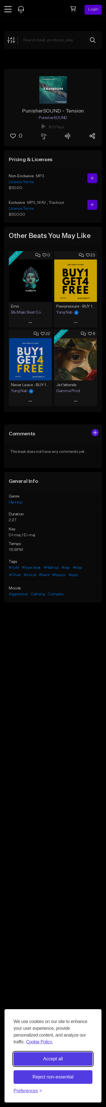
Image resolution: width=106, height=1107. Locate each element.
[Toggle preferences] (28, 1090)
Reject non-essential (53, 1076)
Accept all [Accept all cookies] (53, 1058)
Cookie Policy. (39, 1041)
